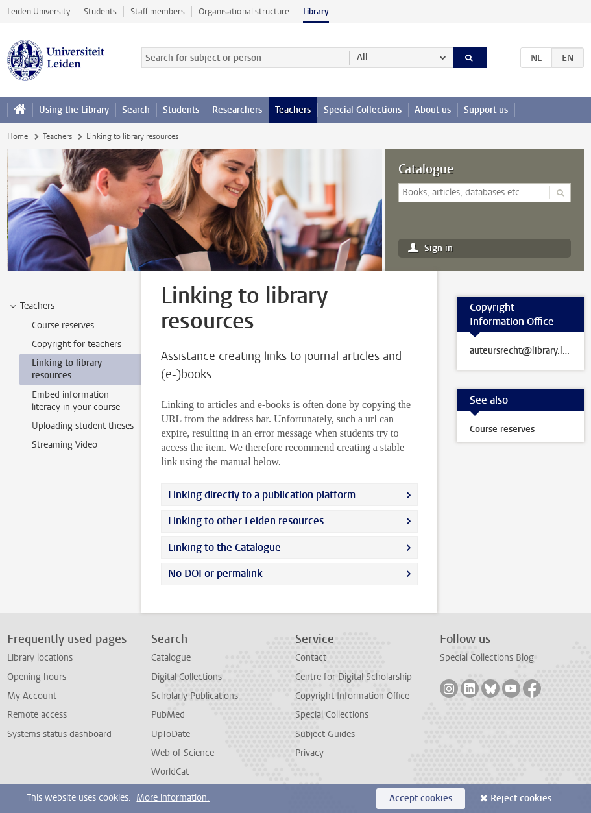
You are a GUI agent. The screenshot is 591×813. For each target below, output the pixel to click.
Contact (310, 657)
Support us (486, 110)
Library (316, 11)
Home (17, 136)
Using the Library (74, 110)
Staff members (157, 11)
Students (100, 11)
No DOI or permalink (215, 573)
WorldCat (170, 772)
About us (433, 110)
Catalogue (425, 169)
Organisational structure (244, 11)
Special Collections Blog (487, 657)
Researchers (237, 110)
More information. (173, 798)
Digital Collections (186, 677)
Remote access (37, 715)
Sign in (438, 248)
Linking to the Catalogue (224, 547)
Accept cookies (420, 798)
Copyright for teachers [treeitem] (76, 344)
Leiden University (38, 11)
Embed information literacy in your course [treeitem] (76, 401)
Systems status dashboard (59, 734)
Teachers (293, 110)
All (362, 57)
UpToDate (170, 734)
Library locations (40, 657)
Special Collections (363, 110)
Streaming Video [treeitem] (64, 445)
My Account (31, 696)
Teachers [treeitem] (31, 306)
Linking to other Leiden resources (246, 521)
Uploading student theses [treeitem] (83, 426)
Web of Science (182, 753)
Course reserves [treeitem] (63, 325)
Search (136, 110)
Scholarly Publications (194, 696)
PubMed (168, 715)
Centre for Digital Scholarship (353, 677)
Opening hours (36, 677)
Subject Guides (325, 734)
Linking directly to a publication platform (262, 495)
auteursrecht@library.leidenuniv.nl (520, 351)
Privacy (309, 753)
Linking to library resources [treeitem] (67, 369)
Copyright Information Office (352, 696)
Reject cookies (520, 798)
